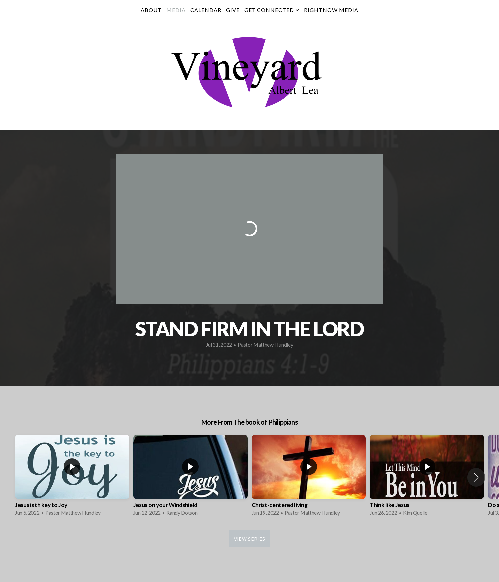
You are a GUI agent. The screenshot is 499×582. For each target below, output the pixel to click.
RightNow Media (331, 10)
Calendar (205, 10)
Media (176, 10)
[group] (72, 477)
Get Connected (271, 10)
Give (233, 10)
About (151, 10)
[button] (476, 477)
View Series (249, 538)
